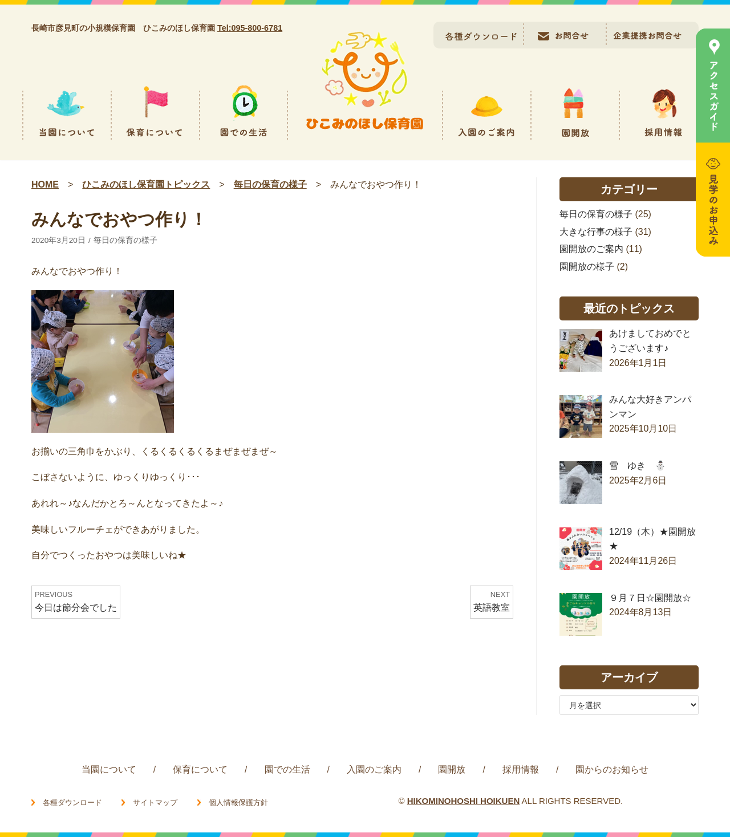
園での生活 (287, 769)
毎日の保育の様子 (125, 240)
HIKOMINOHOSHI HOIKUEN (463, 801)
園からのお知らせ (611, 769)
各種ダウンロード (72, 802)
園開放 (451, 769)
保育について (200, 769)
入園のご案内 (374, 769)
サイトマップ (155, 802)
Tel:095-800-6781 (249, 27)
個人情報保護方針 (238, 802)
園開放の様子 (586, 266)
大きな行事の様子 (595, 232)
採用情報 (520, 769)
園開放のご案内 (591, 249)
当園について (109, 769)
